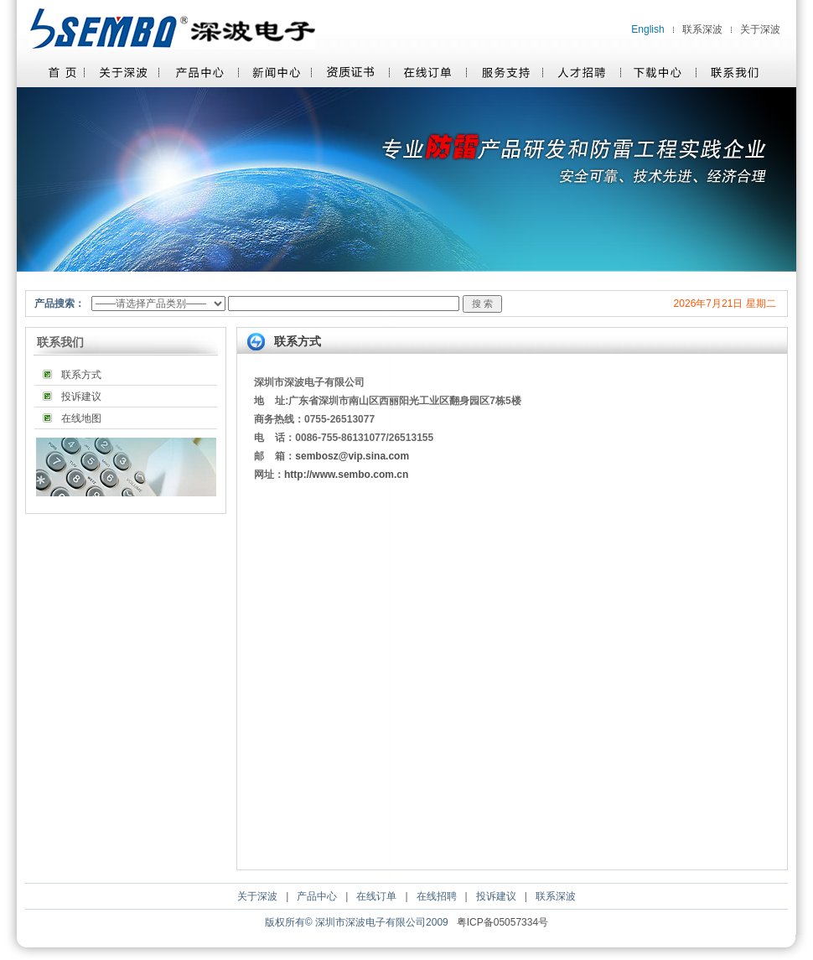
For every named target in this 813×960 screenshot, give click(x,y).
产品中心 (317, 896)
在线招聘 (437, 896)
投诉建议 (81, 396)
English (647, 29)
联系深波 (702, 29)
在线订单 (376, 896)
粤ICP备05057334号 (502, 922)
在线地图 (81, 418)
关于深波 (760, 29)
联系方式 (81, 375)
